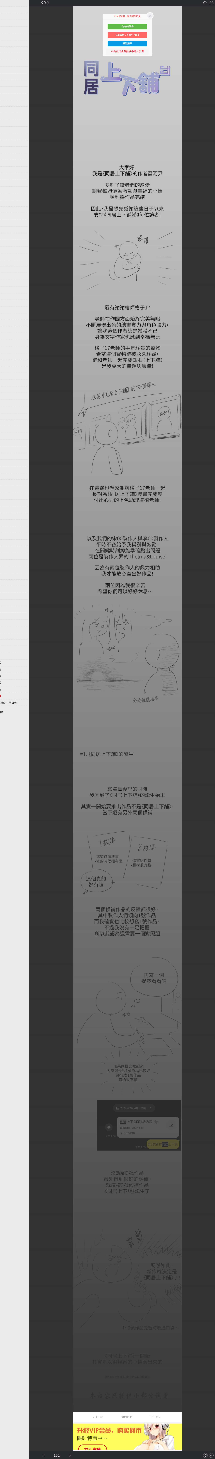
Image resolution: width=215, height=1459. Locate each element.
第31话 (6, 203)
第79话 (6, 522)
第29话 (6, 189)
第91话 (6, 602)
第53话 (6, 349)
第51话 (6, 336)
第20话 (6, 129)
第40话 (6, 263)
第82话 (6, 542)
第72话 (6, 476)
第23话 (6, 149)
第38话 (6, 249)
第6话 (6, 36)
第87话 (6, 576)
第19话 (6, 123)
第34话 (6, 223)
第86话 (6, 569)
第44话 (6, 289)
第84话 (6, 556)
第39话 (6, 256)
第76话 (6, 502)
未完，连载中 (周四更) (15, 702)
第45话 (6, 296)
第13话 (6, 83)
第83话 (6, 549)
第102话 (7, 676)
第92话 (6, 609)
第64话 (6, 423)
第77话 (6, 509)
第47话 (6, 309)
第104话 (7, 689)
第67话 (6, 442)
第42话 (6, 276)
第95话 (6, 629)
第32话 (6, 209)
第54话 (6, 356)
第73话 (6, 482)
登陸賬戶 (127, 43)
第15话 (6, 96)
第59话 (6, 389)
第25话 (6, 163)
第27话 (6, 176)
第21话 (6, 136)
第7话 (6, 43)
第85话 (6, 562)
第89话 (6, 589)
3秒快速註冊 (127, 26)
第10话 (6, 63)
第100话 (7, 662)
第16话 (6, 103)
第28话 (6, 183)
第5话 (6, 29)
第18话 (6, 116)
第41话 (6, 269)
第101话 (7, 669)
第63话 (6, 416)
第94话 (6, 622)
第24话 (6, 156)
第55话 (6, 363)
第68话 (6, 449)
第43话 (6, 283)
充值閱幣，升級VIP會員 (127, 35)
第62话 (6, 409)
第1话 (6, 3)
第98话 (6, 649)
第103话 (7, 682)
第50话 (6, 329)
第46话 (6, 303)
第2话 (6, 10)
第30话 (6, 196)
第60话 (6, 396)
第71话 (6, 469)
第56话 (6, 369)
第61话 (6, 403)
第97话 (6, 642)
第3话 (6, 16)
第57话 (6, 376)
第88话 (6, 582)
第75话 (6, 496)
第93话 (6, 616)
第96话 (6, 636)
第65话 (6, 429)
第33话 (6, 216)
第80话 (6, 529)
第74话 (6, 489)
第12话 (6, 76)
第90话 (6, 596)
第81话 (6, 536)
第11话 (6, 69)
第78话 (6, 516)
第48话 (6, 316)
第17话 (6, 109)
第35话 (6, 229)
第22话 (6, 143)
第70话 (6, 462)
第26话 (6, 169)
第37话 (6, 243)
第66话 (6, 436)
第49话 (6, 323)
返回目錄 (9, 712)
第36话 (6, 236)
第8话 (6, 49)
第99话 (6, 656)
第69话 (6, 456)
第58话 (6, 383)
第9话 (6, 56)
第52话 (6, 343)
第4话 (6, 23)
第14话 (6, 89)
